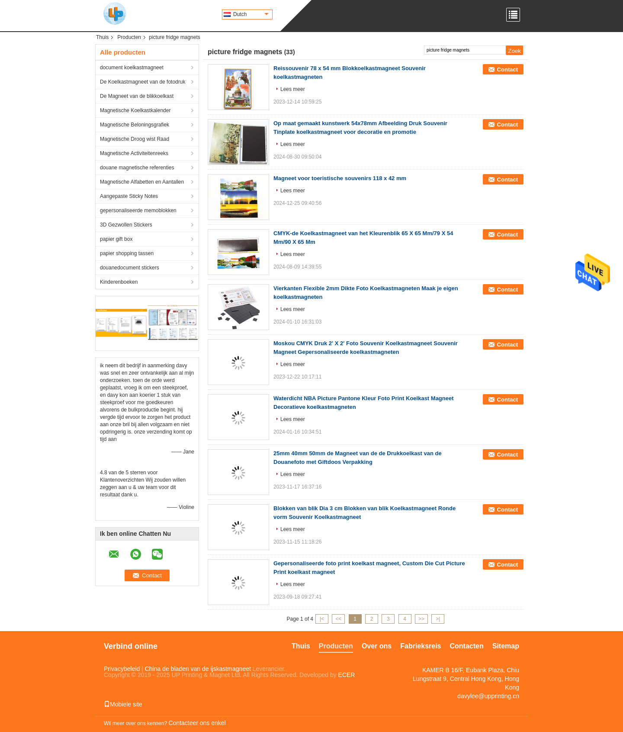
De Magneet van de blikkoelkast (136, 96)
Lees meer (292, 89)
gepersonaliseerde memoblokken (138, 210)
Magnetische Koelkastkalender (135, 110)
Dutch (251, 14)
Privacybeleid (122, 668)
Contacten (467, 646)
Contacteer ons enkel (196, 722)
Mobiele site (123, 704)
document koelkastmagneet (132, 68)
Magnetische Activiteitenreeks (134, 153)
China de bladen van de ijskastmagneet (198, 668)
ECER (346, 674)
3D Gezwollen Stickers (126, 225)
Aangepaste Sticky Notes (129, 196)
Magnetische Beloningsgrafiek (134, 125)
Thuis (102, 37)
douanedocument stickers (129, 268)
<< (338, 619)
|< (322, 619)
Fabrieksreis (420, 646)
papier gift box (116, 239)
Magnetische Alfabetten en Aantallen (142, 182)
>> (421, 619)
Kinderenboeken (119, 282)
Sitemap (505, 646)
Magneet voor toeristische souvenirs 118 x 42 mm (339, 178)
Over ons (377, 646)
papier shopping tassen (127, 253)
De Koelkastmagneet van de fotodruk (142, 82)
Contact (507, 69)
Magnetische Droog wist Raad (134, 139)
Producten (129, 37)
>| (438, 619)
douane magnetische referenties (137, 168)
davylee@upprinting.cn (488, 696)
